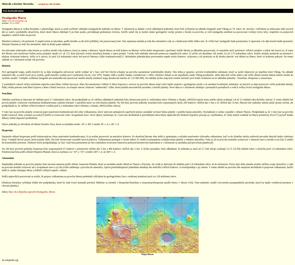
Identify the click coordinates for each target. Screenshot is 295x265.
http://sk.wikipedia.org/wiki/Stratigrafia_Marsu (32, 191)
